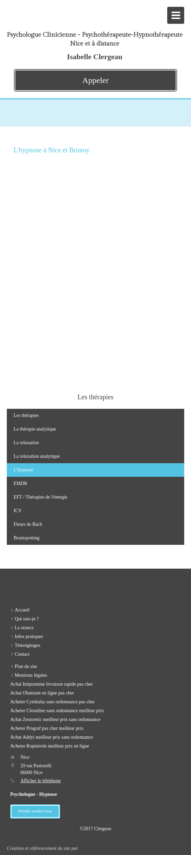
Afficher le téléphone (40, 780)
